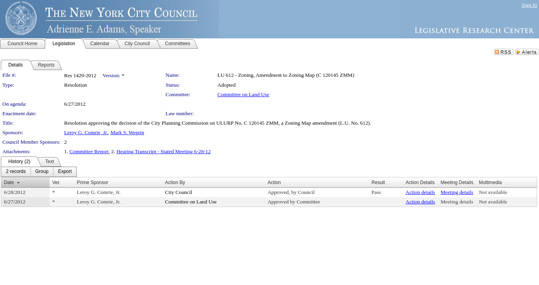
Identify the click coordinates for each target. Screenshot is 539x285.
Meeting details (456, 192)
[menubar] (39, 172)
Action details (420, 192)
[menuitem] (15, 172)
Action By (175, 182)
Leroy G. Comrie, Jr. (86, 132)
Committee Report (89, 151)
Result (378, 182)
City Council (178, 192)
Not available (493, 192)
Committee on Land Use (243, 94)
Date (9, 182)
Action (274, 182)
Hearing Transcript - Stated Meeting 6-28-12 (163, 151)
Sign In (529, 5)
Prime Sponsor (92, 182)
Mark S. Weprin (127, 132)
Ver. (56, 182)
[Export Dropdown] (64, 172)
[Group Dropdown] (41, 172)
